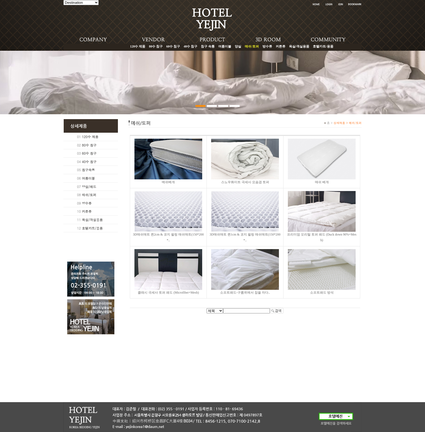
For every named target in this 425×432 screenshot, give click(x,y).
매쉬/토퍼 (89, 194)
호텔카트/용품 (323, 46)
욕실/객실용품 (299, 46)
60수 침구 (173, 46)
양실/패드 (89, 186)
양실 (238, 46)
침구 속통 (208, 46)
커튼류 (280, 46)
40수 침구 (190, 46)
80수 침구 (156, 46)
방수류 (267, 46)
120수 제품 (137, 46)
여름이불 (224, 46)
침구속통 (88, 169)
